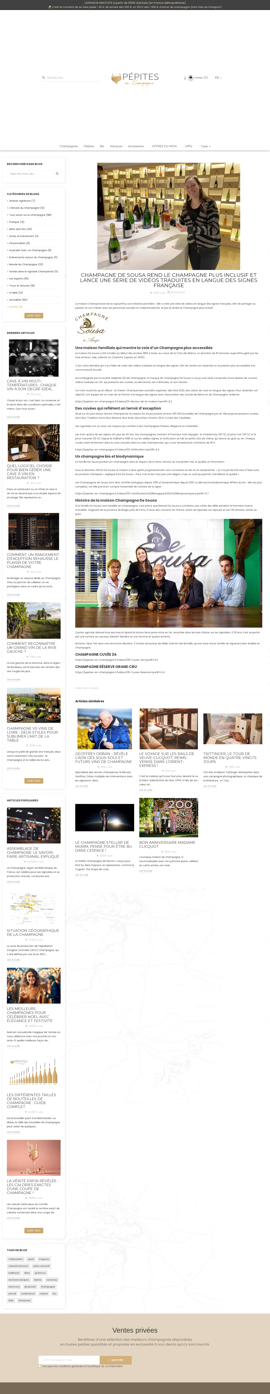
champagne (48, 1286)
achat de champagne (176, 7)
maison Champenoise (92, 303)
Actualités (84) (18, 299)
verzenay (51, 1279)
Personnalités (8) (19, 243)
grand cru (40, 1273)
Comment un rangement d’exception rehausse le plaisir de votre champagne (33, 560)
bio (54, 1293)
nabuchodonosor (18, 1266)
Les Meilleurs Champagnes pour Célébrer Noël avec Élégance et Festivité (30, 1015)
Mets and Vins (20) (20, 229)
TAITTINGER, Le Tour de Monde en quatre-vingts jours (230, 758)
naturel (44, 1293)
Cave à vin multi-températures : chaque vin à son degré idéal (32, 385)
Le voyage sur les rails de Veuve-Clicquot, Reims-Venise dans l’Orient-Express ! (166, 760)
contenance (28, 1293)
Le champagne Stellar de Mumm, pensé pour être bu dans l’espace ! (103, 846)
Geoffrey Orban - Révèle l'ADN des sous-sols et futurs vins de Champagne (103, 758)
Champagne (190, 308)
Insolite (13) (16, 307)
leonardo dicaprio (19, 1279)
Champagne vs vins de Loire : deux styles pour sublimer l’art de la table (32, 734)
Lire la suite (13, 417)
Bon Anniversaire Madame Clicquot (167, 844)
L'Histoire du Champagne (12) (27, 208)
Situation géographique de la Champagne (33, 932)
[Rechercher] (70, 77)
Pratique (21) (16, 222)
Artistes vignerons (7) (22, 201)
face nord (14, 1286)
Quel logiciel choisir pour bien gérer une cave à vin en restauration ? (29, 472)
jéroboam (30, 1286)
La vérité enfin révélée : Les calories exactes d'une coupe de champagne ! (32, 1187)
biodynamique (170, 482)
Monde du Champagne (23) (26, 264)
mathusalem (16, 1259)
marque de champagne (164, 378)
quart (31, 1259)
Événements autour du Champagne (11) (33, 257)
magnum (44, 1259)
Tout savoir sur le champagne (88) (30, 215)
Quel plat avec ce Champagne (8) (30, 250)
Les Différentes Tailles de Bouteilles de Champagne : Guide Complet (31, 1101)
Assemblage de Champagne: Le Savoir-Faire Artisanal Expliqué (33, 852)
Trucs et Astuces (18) (22, 285)
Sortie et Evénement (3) (24, 236)
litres (27, 1273)
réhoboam (24, 1300)
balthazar (14, 1273)
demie (37, 1279)
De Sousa (185, 378)
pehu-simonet (41, 1266)
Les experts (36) (19, 278)
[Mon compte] (185, 78)
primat (12, 1293)
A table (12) (16, 292)
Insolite (94, 688)
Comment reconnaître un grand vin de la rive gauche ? (32, 647)
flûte (11, 1300)
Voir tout (34, 315)
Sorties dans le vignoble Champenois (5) (33, 271)
